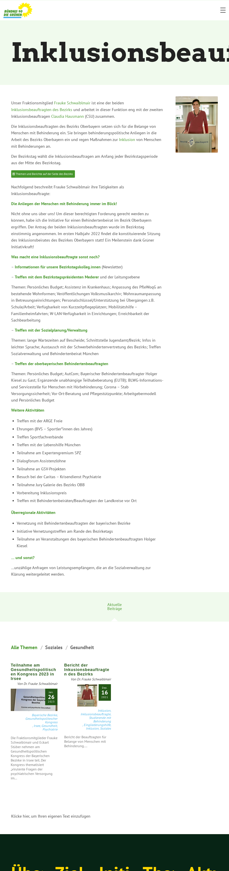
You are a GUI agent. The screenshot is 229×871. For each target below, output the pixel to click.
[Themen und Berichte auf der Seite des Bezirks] (43, 174)
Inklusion (127, 139)
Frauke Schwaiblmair (72, 102)
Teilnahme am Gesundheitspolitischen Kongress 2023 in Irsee (33, 672)
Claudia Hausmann (67, 116)
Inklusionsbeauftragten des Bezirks (41, 109)
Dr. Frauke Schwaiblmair (40, 684)
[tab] (114, 608)
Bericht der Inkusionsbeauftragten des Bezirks (86, 669)
